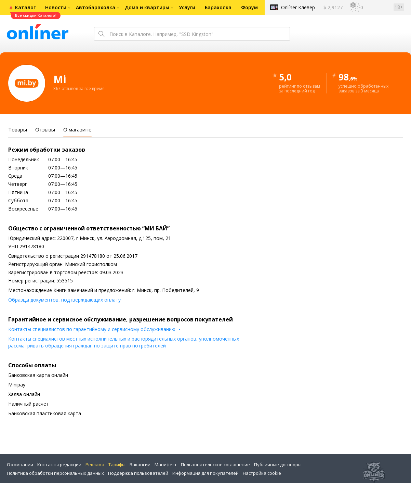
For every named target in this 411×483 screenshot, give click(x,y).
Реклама (94, 464)
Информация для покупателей (205, 473)
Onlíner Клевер (298, 7)
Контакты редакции (59, 464)
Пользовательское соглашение (215, 464)
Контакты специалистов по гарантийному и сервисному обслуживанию (91, 329)
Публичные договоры (278, 464)
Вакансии (140, 464)
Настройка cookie (262, 473)
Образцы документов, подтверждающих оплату (64, 299)
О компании (20, 464)
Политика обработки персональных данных (55, 473)
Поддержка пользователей (138, 473)
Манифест (166, 464)
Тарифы (116, 464)
